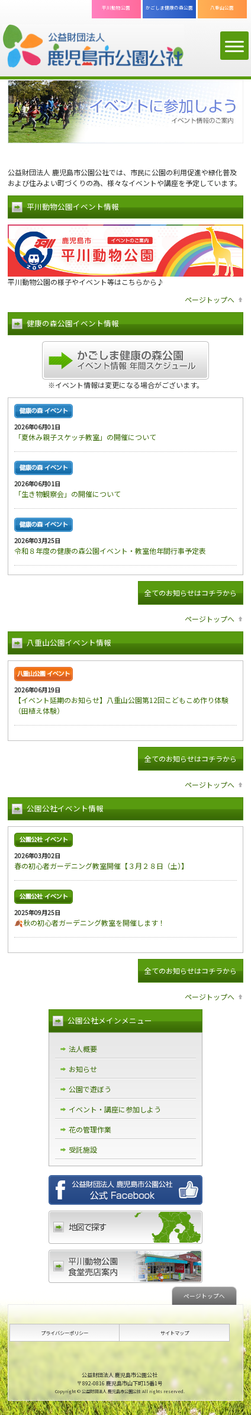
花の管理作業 (90, 1129)
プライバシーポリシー (64, 1332)
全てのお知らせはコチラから (190, 593)
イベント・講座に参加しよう (115, 1109)
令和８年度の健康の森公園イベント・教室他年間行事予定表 (110, 551)
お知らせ (83, 1069)
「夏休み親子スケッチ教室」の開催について (85, 437)
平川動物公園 (116, 7)
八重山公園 (222, 7)
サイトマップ (174, 1332)
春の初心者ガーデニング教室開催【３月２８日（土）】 (101, 866)
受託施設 (83, 1149)
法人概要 (83, 1049)
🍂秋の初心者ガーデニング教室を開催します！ (89, 922)
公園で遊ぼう (90, 1089)
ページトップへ (209, 299)
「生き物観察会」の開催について (67, 494)
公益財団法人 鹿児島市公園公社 (93, 47)
